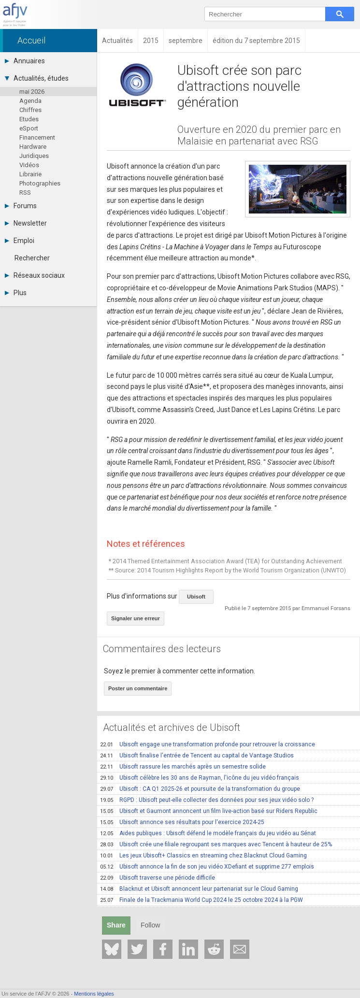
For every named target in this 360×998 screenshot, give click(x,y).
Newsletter (26, 223)
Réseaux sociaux (35, 275)
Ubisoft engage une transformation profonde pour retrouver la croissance (207, 744)
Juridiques (34, 155)
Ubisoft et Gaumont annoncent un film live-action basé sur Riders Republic (208, 811)
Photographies (39, 183)
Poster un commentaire (137, 688)
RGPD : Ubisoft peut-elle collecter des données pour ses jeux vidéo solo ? (207, 800)
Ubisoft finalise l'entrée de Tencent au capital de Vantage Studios (197, 755)
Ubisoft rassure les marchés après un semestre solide (183, 766)
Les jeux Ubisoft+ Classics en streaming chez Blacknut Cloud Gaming (203, 855)
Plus (16, 293)
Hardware (32, 146)
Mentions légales (94, 994)
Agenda (30, 100)
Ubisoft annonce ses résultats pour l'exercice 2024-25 (182, 822)
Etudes (29, 119)
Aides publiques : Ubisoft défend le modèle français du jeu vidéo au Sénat (208, 833)
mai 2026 (31, 91)
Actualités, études (37, 78)
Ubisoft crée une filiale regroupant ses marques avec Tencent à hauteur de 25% (216, 844)
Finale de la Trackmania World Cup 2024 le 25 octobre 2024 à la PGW (201, 900)
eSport (28, 128)
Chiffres (30, 110)
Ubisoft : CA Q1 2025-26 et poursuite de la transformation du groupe (200, 788)
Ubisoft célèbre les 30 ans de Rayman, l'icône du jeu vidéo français (199, 777)
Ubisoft (196, 596)
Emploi (19, 240)
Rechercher (32, 258)
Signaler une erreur (135, 618)
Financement (37, 137)
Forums (21, 206)
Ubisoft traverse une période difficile (157, 877)
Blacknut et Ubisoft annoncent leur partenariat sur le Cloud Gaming (199, 888)
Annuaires (25, 61)
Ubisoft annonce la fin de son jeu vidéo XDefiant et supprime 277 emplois (207, 866)
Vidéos (29, 165)
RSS (25, 192)
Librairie (30, 174)
